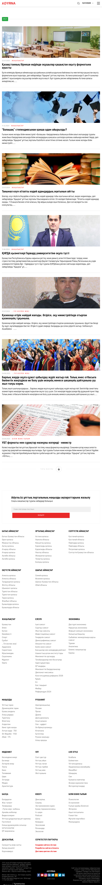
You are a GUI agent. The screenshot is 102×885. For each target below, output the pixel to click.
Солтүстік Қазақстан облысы (81, 547)
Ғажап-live (73, 810)
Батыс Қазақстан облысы (13, 531)
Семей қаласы (41, 570)
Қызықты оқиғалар (77, 774)
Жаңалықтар (8, 613)
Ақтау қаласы (8, 540)
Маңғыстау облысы (10, 537)
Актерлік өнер (8, 758)
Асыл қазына (41, 715)
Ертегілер (39, 728)
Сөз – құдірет (40, 718)
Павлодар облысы (76, 540)
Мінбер (38, 683)
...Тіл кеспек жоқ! (9, 638)
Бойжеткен (73, 755)
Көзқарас (39, 816)
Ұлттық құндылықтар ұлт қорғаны (16, 813)
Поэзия (38, 702)
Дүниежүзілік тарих (10, 702)
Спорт (4, 631)
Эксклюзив (40, 819)
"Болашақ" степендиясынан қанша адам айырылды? (34, 129)
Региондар (40, 822)
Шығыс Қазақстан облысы (46, 576)
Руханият (40, 694)
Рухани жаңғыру (42, 731)
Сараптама (7, 644)
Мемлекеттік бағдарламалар (47, 663)
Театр (4, 761)
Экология (39, 826)
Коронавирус (7, 845)
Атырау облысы (9, 543)
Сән (70, 771)
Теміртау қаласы (42, 553)
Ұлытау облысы (42, 547)
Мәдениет (7, 746)
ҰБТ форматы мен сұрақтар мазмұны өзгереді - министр (36, 442)
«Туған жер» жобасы (11, 803)
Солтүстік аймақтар (79, 525)
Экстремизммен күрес (45, 800)
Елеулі (38, 613)
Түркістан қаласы (9, 589)
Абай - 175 (6, 731)
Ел (36, 676)
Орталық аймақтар (45, 525)
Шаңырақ (73, 767)
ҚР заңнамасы (8, 825)
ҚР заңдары (40, 660)
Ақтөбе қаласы (8, 553)
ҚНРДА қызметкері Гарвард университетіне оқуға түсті (35, 253)
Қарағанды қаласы (43, 540)
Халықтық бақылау (77, 628)
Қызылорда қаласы (10, 598)
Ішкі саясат (40, 619)
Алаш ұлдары (7, 709)
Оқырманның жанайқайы (79, 761)
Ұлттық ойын (40, 755)
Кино (4, 764)
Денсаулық (40, 794)
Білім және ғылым (78, 788)
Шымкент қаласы (9, 582)
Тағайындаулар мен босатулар (48, 654)
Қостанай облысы (76, 534)
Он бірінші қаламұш (43, 722)
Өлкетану (6, 715)
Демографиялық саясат (45, 635)
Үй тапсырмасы (75, 758)
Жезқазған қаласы (43, 550)
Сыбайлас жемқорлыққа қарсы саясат (82, 633)
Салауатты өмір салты (11, 839)
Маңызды (7, 694)
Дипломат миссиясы (44, 667)
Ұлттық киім (40, 764)
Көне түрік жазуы (9, 722)
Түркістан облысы (9, 586)
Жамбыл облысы (9, 595)
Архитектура (7, 780)
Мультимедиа (7, 647)
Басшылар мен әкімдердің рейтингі (50, 644)
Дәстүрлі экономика (77, 619)
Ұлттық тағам (41, 758)
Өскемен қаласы (42, 573)
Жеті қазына (40, 767)
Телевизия (6, 767)
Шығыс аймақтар (44, 564)
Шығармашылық (42, 699)
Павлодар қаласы (76, 537)
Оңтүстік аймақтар (11, 564)
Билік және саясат (43, 641)
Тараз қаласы (8, 592)
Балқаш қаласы (42, 556)
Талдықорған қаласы (11, 576)
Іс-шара (38, 806)
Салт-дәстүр (40, 751)
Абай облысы (41, 579)
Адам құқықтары (42, 657)
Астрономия (74, 797)
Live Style (73, 746)
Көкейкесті (6, 628)
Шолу (37, 813)
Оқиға (4, 657)
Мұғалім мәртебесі (77, 813)
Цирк (4, 771)
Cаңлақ (38, 797)
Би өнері (5, 755)
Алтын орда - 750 (9, 725)
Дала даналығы (42, 712)
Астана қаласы (41, 531)
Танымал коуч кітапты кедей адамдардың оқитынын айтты (38, 191)
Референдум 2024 (43, 686)
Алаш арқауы (41, 734)
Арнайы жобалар (9, 806)
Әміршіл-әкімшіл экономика (81, 625)
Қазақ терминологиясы (45, 803)
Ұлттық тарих (7, 699)
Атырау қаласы (8, 547)
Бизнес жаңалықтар (77, 644)
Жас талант (7, 797)
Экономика (74, 613)
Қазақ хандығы (8, 706)
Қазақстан (6, 619)
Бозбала (72, 751)
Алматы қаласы (9, 570)
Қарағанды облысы (43, 543)
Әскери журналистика (78, 777)
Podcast (38, 810)
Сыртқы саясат (41, 622)
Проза (38, 706)
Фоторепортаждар (77, 780)
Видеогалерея (8, 810)
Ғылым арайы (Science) (79, 800)
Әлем (4, 622)
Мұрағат (5, 654)
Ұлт (37, 746)
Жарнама (7, 879)
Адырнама (6, 641)
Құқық (37, 673)
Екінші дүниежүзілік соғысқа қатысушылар (14, 820)
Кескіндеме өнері (9, 751)
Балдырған (7, 794)
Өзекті (38, 788)
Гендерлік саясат (42, 631)
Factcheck (6, 816)
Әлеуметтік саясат (43, 638)
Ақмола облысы (42, 534)
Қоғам (4, 625)
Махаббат (73, 764)
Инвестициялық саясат (45, 628)
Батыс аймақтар (10, 525)
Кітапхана (39, 725)
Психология (74, 794)
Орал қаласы (7, 534)
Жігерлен (73, 803)
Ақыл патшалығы (76, 806)
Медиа (5, 777)
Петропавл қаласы (77, 543)
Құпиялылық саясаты (19, 879)
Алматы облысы (9, 573)
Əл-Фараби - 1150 (9, 728)
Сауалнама (7, 651)
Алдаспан (6, 718)
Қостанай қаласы (76, 531)
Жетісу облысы (8, 579)
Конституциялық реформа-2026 (49, 670)
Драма (38, 709)
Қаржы (72, 647)
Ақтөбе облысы (8, 550)
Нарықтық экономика (78, 622)
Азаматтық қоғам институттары (49, 647)
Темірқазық (7, 800)
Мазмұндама (74, 816)
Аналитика (73, 641)
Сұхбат (5, 635)
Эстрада (5, 774)
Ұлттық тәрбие (41, 761)
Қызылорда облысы (10, 602)
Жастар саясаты (42, 625)
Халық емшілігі (8, 842)
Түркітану (6, 712)
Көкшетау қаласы (43, 537)
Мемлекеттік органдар (45, 651)
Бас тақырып (41, 679)
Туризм (72, 638)
